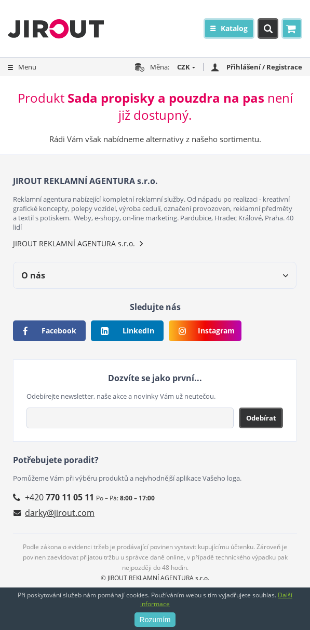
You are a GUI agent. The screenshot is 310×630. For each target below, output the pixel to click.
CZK (183, 67)
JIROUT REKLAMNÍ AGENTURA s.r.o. (74, 243)
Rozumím (155, 619)
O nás (33, 275)
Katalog (234, 28)
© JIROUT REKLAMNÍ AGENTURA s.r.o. (155, 577)
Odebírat (261, 418)
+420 (59, 497)
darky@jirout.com (60, 513)
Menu (27, 67)
